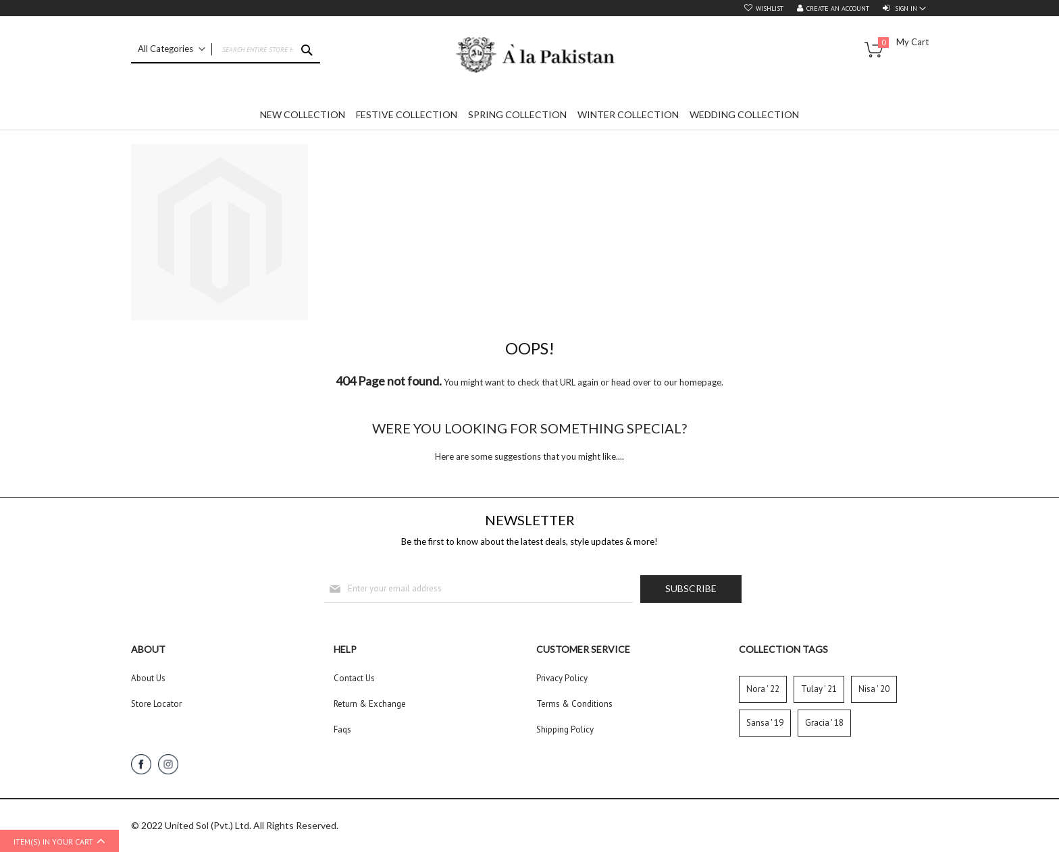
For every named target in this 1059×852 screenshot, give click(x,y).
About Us (148, 678)
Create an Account (837, 8)
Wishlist (769, 8)
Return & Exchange (370, 704)
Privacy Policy (562, 678)
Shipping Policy (565, 729)
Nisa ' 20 (873, 689)
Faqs (342, 729)
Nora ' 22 (762, 689)
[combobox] (225, 49)
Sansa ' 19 (764, 722)
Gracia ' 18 (824, 722)
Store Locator (156, 704)
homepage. (701, 382)
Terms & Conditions (574, 704)
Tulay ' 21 (819, 689)
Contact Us (354, 678)
